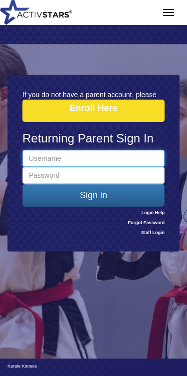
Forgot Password (146, 222)
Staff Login (153, 232)
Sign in (93, 195)
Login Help (153, 212)
